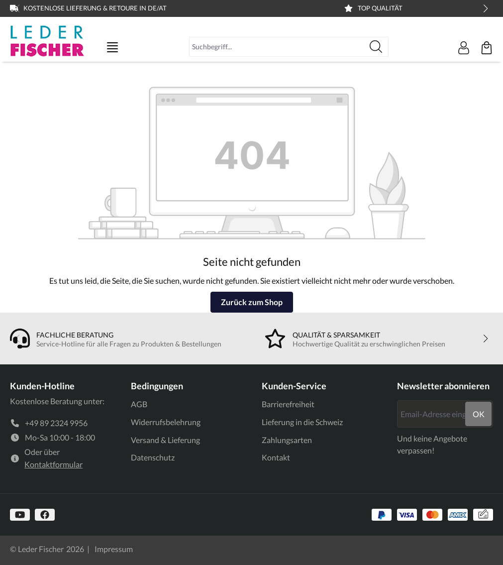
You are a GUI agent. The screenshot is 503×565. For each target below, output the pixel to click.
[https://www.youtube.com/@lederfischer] (20, 515)
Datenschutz (153, 457)
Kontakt (276, 457)
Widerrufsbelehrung (166, 422)
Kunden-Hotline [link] (42, 385)
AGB (139, 404)
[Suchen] (376, 47)
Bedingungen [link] (157, 385)
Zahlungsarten (287, 440)
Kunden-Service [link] (294, 385)
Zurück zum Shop (252, 302)
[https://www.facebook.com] (45, 515)
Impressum (114, 549)
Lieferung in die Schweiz (302, 422)
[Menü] (112, 47)
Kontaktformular (53, 464)
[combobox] (276, 47)
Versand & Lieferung (165, 440)
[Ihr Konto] (463, 47)
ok (479, 414)
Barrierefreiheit (288, 404)
